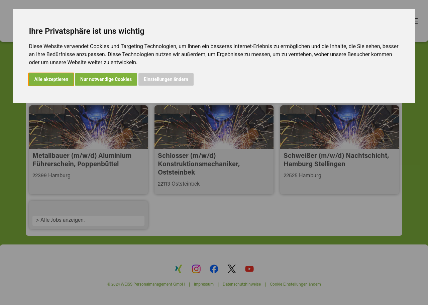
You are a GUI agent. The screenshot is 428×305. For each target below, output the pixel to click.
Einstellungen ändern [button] (166, 79)
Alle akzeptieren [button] (51, 79)
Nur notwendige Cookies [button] (106, 79)
